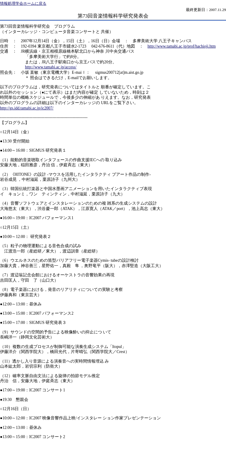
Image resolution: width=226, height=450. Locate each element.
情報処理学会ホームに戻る (23, 3)
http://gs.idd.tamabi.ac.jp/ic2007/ (27, 108)
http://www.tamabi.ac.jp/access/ (50, 67)
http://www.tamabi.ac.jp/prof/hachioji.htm (181, 46)
